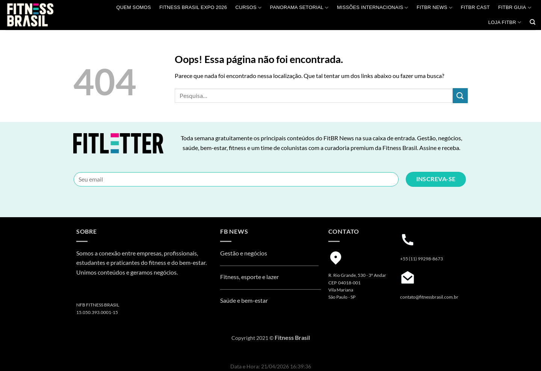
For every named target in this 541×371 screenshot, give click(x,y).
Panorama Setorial (299, 7)
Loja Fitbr (504, 22)
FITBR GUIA (514, 7)
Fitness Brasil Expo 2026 (193, 7)
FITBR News (434, 7)
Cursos (248, 7)
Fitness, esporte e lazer (249, 276)
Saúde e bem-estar (244, 300)
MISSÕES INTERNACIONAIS (372, 7)
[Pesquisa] (532, 22)
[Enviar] (460, 95)
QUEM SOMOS (133, 7)
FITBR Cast (475, 7)
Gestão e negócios (243, 253)
